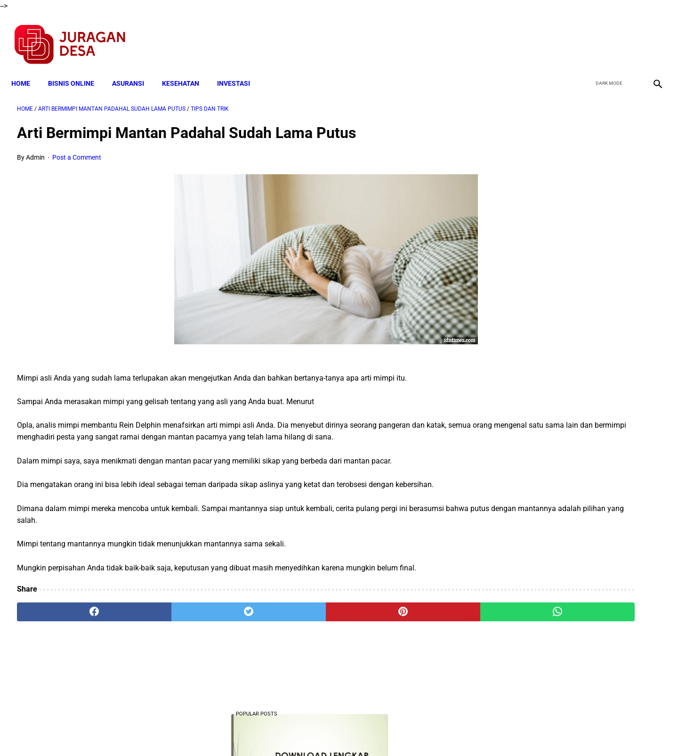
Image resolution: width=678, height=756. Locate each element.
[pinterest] (288, 615)
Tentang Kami (462, 732)
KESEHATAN (186, 69)
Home (26, 69)
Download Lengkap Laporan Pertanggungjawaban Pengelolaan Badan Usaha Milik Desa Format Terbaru (571, 389)
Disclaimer (334, 732)
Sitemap (370, 732)
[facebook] (584, 35)
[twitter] (607, 35)
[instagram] (651, 35)
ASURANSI (134, 69)
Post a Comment (76, 149)
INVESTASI (239, 69)
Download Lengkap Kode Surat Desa (563, 201)
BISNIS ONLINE (77, 69)
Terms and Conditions (227, 732)
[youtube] (629, 35)
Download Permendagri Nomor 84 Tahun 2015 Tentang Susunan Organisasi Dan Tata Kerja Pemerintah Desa (570, 577)
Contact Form (412, 732)
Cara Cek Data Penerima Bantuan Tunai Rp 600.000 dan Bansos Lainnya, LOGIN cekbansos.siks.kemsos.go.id (568, 318)
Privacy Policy (289, 732)
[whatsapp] (396, 615)
